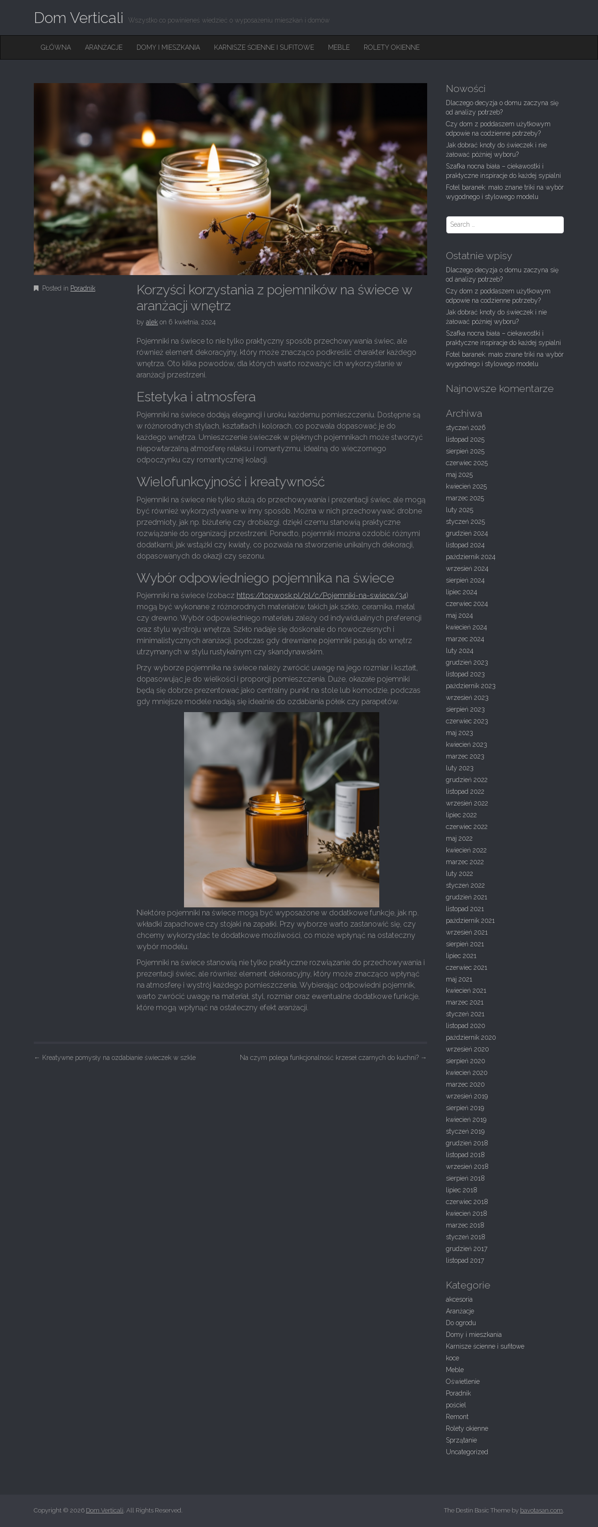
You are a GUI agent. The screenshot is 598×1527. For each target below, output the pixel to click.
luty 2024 (460, 650)
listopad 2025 (465, 439)
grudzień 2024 (467, 533)
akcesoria (459, 1299)
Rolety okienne (392, 47)
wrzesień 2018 (467, 1166)
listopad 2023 (465, 674)
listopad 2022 (465, 791)
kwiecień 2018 (466, 1213)
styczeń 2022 (465, 885)
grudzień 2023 (467, 662)
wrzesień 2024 (467, 568)
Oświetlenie (463, 1381)
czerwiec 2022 (467, 826)
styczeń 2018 (465, 1237)
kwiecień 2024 (466, 627)
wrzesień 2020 (467, 1049)
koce (452, 1358)
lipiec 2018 (461, 1190)
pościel (456, 1405)
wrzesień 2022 (467, 803)
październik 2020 (471, 1037)
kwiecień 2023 (466, 744)
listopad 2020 (465, 1025)
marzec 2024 (465, 639)
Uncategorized (467, 1452)
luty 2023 (460, 768)
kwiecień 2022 (466, 850)
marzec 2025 (465, 498)
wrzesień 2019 (467, 1096)
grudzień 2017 (466, 1248)
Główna (56, 47)
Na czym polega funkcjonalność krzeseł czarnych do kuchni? (333, 1057)
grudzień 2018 (467, 1143)
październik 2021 (470, 920)
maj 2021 (459, 979)
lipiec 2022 (461, 815)
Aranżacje (104, 47)
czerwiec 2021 (466, 967)
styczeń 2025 (465, 521)
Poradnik (82, 288)
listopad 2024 (465, 545)
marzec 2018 (465, 1225)
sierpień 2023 (465, 709)
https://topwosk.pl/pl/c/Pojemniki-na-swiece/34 (321, 595)
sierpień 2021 (465, 944)
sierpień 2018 (465, 1178)
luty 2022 (459, 873)
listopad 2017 (465, 1260)
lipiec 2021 (461, 955)
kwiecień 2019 (466, 1119)
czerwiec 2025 (467, 463)
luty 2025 (459, 510)
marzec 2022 (465, 862)
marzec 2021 (464, 1002)
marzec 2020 (465, 1084)
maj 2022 (459, 838)
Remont (457, 1416)
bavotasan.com (541, 1510)
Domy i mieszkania (168, 47)
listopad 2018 (465, 1155)
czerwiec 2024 (467, 603)
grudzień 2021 (466, 897)
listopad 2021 (465, 909)
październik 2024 (471, 556)
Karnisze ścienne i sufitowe (264, 47)
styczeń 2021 (465, 1014)
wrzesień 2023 (467, 697)
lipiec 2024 (461, 592)
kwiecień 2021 (466, 990)
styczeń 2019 (465, 1131)
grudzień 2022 (467, 779)
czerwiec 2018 (467, 1201)
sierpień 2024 (465, 580)
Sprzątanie (461, 1440)
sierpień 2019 (465, 1108)
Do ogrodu (461, 1323)
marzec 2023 (465, 756)
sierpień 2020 (465, 1061)
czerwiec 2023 (467, 721)
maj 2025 (459, 474)
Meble (339, 47)
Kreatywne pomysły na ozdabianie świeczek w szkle (115, 1057)
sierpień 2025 (465, 451)
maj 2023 (459, 733)
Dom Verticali (78, 17)
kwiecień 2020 (467, 1072)
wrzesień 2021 (467, 932)
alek (152, 322)
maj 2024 (459, 615)
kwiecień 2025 (466, 486)
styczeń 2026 (466, 427)
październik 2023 (471, 686)
